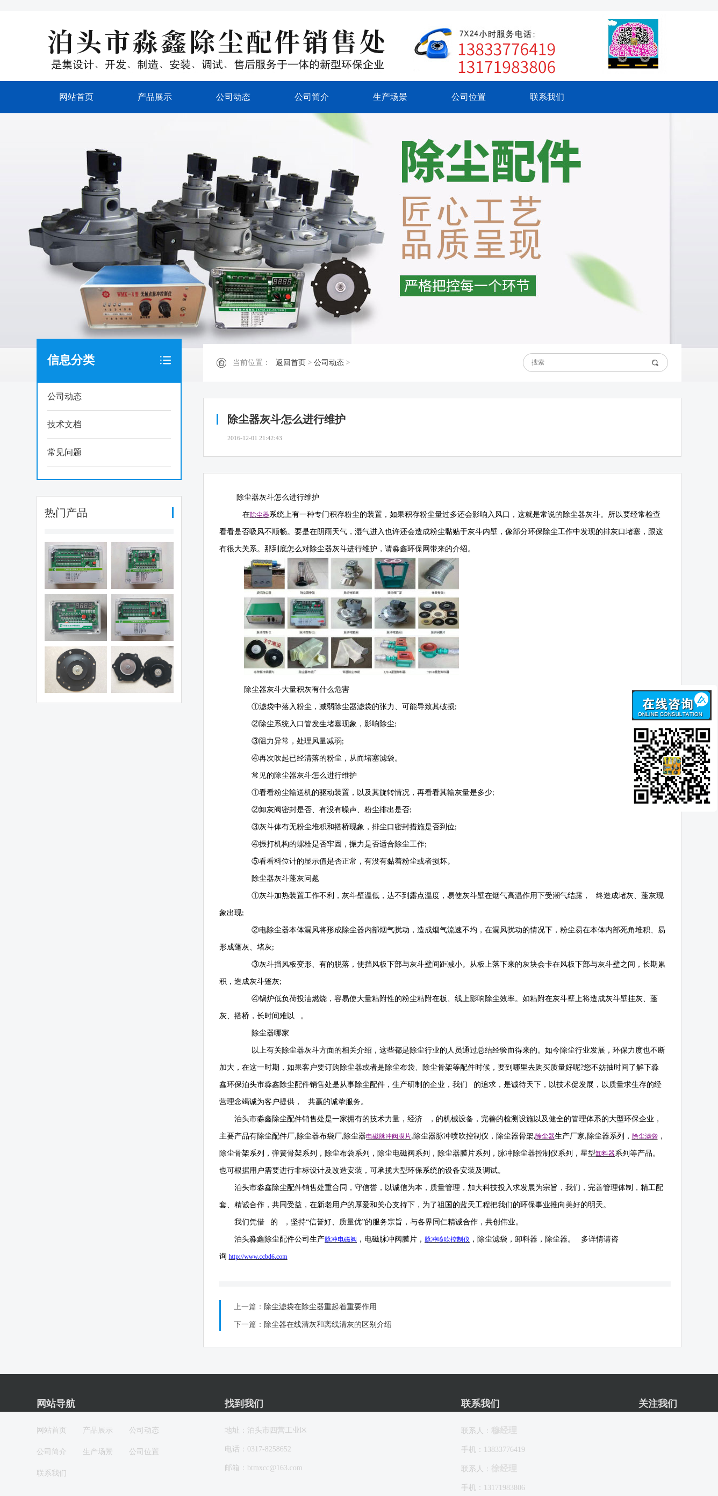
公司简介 (312, 96)
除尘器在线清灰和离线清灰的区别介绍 (328, 1324)
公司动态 (233, 96)
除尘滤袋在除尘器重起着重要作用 (320, 1307)
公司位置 (468, 96)
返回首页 (291, 363)
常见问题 (64, 452)
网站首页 (76, 96)
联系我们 (547, 96)
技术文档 (64, 424)
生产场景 (390, 96)
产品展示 (155, 96)
